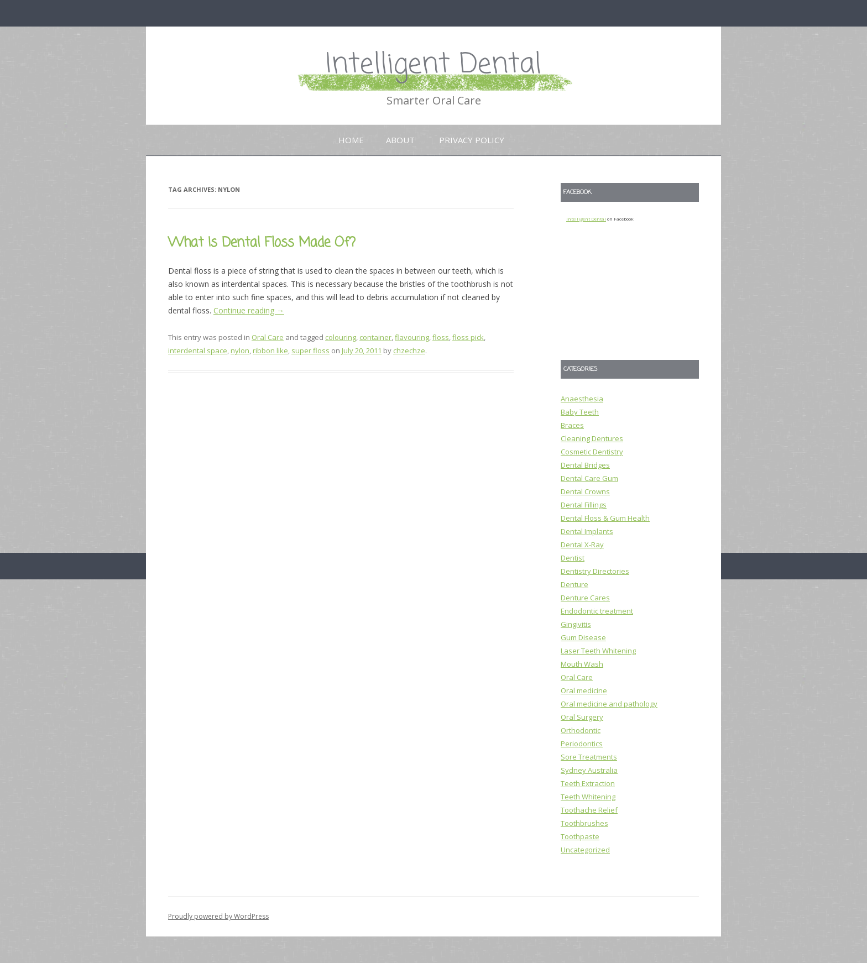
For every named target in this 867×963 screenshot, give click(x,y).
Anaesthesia (582, 399)
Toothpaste (580, 836)
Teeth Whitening (588, 797)
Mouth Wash (582, 664)
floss (440, 337)
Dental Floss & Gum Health (605, 518)
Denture (574, 584)
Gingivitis (576, 624)
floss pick (468, 337)
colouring (340, 337)
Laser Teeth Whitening (598, 651)
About (400, 139)
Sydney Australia (589, 770)
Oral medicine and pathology (609, 704)
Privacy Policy (471, 139)
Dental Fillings (584, 505)
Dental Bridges (585, 465)
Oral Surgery (582, 717)
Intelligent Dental (433, 65)
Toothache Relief (589, 810)
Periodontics (582, 744)
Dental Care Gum (589, 478)
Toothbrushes (584, 823)
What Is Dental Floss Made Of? (262, 243)
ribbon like (270, 350)
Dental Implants (587, 531)
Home (351, 139)
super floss (310, 350)
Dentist (572, 558)
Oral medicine (584, 690)
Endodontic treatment (597, 611)
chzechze (409, 350)
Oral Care (268, 337)
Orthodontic (580, 730)
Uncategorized (585, 850)
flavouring (412, 337)
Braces (572, 425)
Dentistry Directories (595, 571)
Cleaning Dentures (592, 438)
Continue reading (248, 310)
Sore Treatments (589, 757)
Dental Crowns (585, 491)
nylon (240, 350)
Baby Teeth (580, 412)
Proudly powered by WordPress (218, 916)
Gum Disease (583, 637)
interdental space (197, 350)
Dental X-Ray (582, 544)
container (375, 337)
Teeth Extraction (588, 783)
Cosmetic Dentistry (592, 452)
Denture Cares (585, 598)
